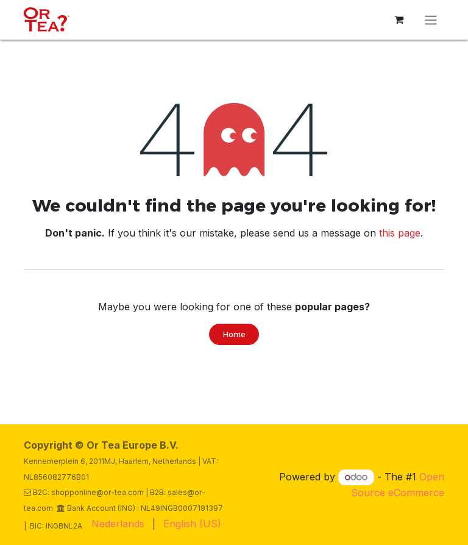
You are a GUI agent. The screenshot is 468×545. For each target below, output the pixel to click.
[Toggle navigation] (430, 20)
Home (234, 334)
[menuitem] (117, 524)
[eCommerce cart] (398, 19)
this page (399, 233)
